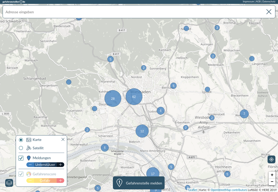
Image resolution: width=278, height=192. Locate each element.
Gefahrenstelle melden (144, 183)
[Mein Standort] (271, 159)
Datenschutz (268, 1)
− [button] (272, 182)
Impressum (248, 1)
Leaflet (192, 189)
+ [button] (272, 175)
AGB (258, 1)
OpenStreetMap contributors (229, 189)
